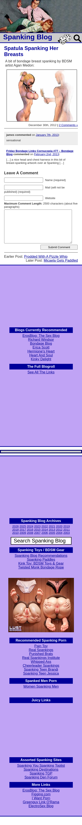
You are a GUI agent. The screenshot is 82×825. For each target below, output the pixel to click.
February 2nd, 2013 (46, 154)
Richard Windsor (41, 339)
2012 (59, 529)
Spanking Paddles (41, 559)
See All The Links (41, 372)
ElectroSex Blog (41, 806)
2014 (44, 529)
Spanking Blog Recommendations (41, 555)
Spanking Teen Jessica (41, 673)
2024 (30, 526)
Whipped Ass (41, 662)
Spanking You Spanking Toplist (41, 765)
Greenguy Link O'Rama (41, 802)
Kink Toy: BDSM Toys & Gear (41, 563)
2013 (52, 529)
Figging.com (41, 794)
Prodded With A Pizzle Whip (45, 256)
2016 (30, 529)
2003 (66, 532)
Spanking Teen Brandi (41, 669)
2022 (44, 526)
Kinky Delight (41, 359)
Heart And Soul (41, 355)
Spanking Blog (27, 37)
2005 (52, 532)
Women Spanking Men (41, 686)
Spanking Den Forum (41, 777)
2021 (52, 526)
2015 (37, 529)
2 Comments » (68, 125)
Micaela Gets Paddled (61, 260)
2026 (15, 526)
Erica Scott (41, 347)
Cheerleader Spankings (41, 665)
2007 (37, 532)
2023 (37, 526)
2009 (22, 532)
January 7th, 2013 (47, 134)
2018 (15, 529)
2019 (66, 526)
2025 (22, 526)
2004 (59, 532)
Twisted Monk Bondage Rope (41, 567)
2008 (30, 532)
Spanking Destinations (41, 769)
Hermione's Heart (41, 351)
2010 (15, 532)
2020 (59, 526)
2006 (44, 532)
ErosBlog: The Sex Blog (41, 336)
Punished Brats (41, 654)
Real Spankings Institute (41, 658)
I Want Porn (41, 798)
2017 (22, 529)
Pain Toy (41, 646)
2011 (66, 529)
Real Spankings (41, 650)
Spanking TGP (41, 773)
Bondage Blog (41, 343)
